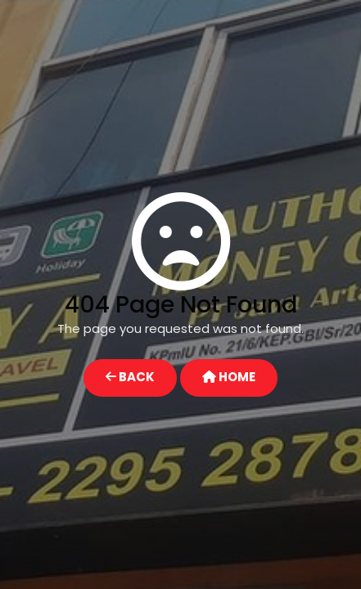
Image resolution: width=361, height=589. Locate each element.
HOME (228, 376)
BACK (130, 376)
